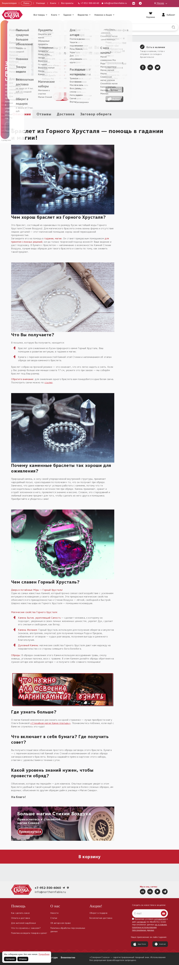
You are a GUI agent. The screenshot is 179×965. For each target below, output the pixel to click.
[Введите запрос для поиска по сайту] (76, 27)
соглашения (160, 919)
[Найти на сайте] (173, 27)
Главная (14, 38)
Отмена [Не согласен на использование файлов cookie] (23, 959)
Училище (40, 3)
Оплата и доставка (20, 918)
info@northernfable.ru (50, 892)
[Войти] (168, 15)
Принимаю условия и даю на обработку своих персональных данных (150, 924)
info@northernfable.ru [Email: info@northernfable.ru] (114, 3)
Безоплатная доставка (101, 918)
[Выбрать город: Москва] (161, 3)
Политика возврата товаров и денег (29, 933)
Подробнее (44, 954)
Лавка (26, 3)
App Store (139, 944)
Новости (54, 913)
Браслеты (51, 38)
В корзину (90, 857)
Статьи (53, 918)
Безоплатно (68, 957)
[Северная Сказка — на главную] (12, 15)
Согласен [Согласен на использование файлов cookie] (10, 959)
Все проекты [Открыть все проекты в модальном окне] (67, 3)
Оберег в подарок (99, 913)
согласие (141, 921)
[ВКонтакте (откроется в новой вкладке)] (134, 3)
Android (160, 944)
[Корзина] (151, 14)
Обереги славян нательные (33, 38)
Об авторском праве (60, 923)
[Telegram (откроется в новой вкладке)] (140, 3)
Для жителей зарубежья (23, 923)
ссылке (49, 382)
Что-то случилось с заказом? (26, 928)
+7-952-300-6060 (48, 888)
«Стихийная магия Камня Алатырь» (50, 723)
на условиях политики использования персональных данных (149, 927)
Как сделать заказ (20, 913)
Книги (53, 3)
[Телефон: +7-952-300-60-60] (88, 3)
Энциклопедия (9, 3)
